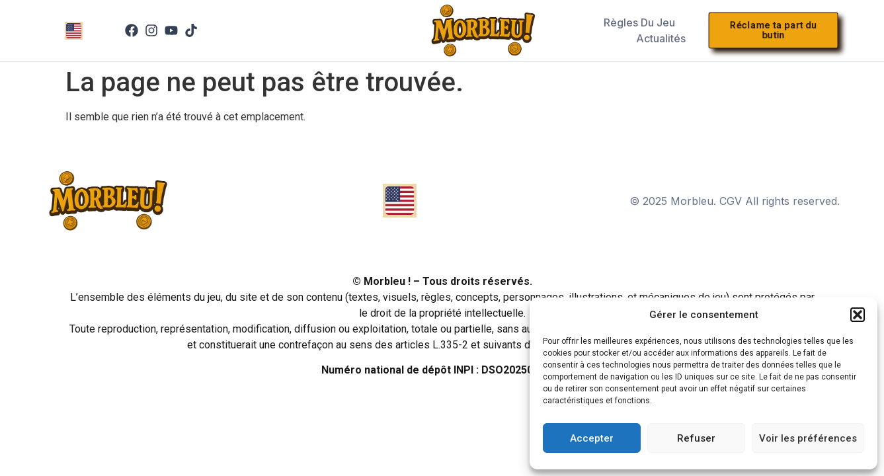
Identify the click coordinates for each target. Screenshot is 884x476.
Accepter (592, 438)
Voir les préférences (808, 438)
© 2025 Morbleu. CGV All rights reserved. (734, 201)
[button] (857, 314)
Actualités (661, 38)
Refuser (696, 438)
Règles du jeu (639, 22)
